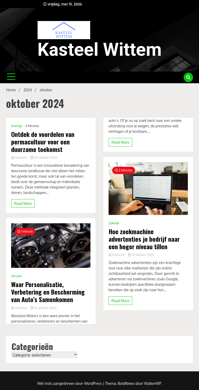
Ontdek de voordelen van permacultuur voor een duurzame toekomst (42, 141)
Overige (16, 126)
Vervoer (16, 276)
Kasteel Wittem (100, 49)
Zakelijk (114, 223)
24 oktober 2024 (44, 157)
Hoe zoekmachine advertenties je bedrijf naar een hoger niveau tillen (144, 239)
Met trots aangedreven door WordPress (70, 383)
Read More (23, 203)
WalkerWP (152, 383)
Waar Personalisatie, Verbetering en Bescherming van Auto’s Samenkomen (48, 292)
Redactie (19, 157)
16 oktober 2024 (43, 308)
